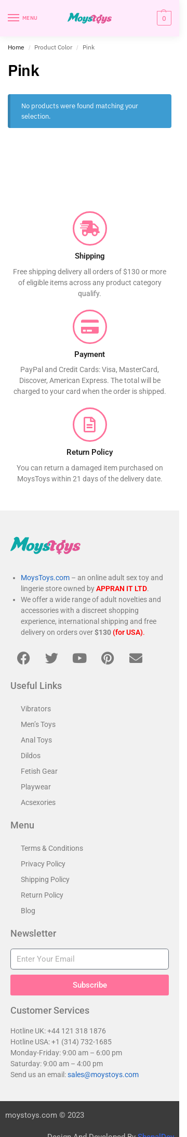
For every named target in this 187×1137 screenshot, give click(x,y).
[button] (162, 18)
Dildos (31, 755)
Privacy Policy (43, 864)
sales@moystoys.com (103, 1074)
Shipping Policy (45, 879)
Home (16, 47)
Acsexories (38, 802)
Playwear (36, 787)
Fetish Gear (39, 771)
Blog (28, 910)
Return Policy (42, 895)
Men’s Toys (38, 724)
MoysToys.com (45, 577)
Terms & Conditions (52, 848)
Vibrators (36, 709)
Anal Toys (36, 740)
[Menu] (23, 18)
